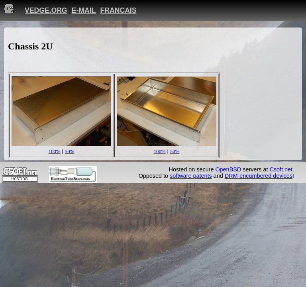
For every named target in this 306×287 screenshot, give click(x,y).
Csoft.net (280, 169)
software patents (191, 176)
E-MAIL (84, 10)
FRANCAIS (118, 10)
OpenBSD (228, 169)
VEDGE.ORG (46, 10)
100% (55, 151)
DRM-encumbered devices (258, 176)
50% (69, 151)
